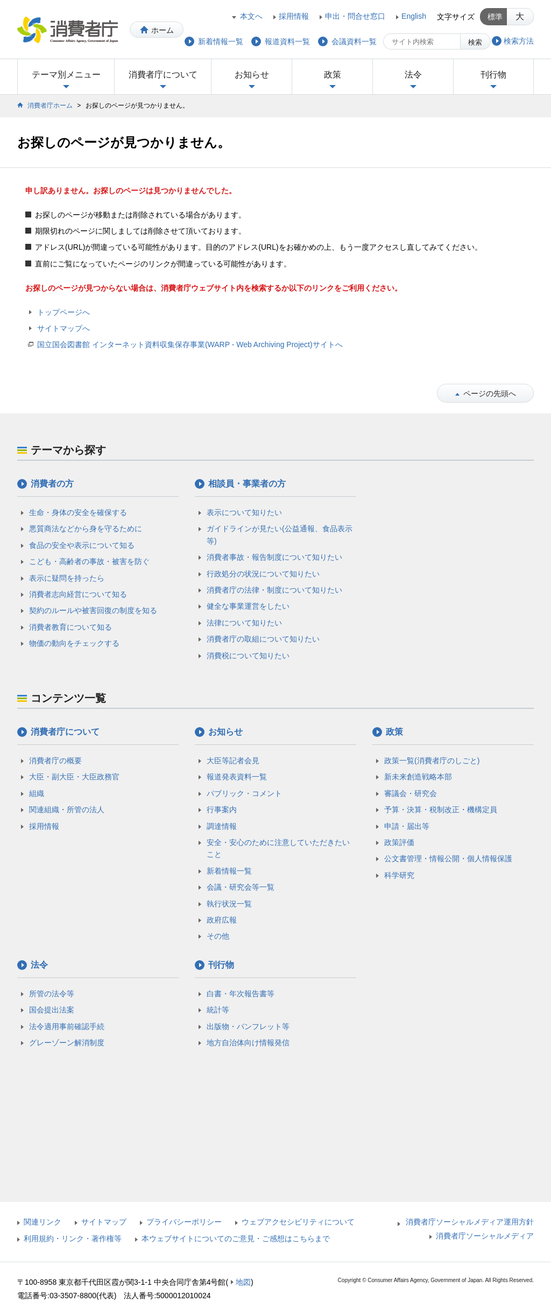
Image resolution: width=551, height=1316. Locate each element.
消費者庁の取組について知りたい (263, 639)
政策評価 (399, 842)
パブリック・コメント (244, 793)
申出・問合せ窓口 (355, 16)
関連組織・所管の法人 (66, 809)
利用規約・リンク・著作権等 (73, 1238)
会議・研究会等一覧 (240, 887)
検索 (475, 42)
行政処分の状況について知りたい (263, 573)
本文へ (251, 16)
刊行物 (493, 74)
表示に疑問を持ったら (66, 578)
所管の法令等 (51, 993)
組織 (36, 793)
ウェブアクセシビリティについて (298, 1222)
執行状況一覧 (229, 903)
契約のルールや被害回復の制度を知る (93, 610)
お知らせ (252, 74)
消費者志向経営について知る (78, 594)
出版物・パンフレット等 (248, 1026)
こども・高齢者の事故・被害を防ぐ (89, 561)
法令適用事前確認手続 (66, 1026)
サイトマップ (103, 1222)
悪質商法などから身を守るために (85, 528)
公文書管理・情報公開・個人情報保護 (448, 858)
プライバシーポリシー (184, 1222)
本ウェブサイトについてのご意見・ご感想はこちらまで (236, 1238)
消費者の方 (52, 483)
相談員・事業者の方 (247, 483)
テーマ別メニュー (66, 74)
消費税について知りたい (248, 655)
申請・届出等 (406, 826)
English (413, 16)
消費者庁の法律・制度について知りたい (274, 590)
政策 (332, 74)
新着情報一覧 (229, 871)
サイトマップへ (63, 328)
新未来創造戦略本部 (418, 776)
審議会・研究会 (410, 793)
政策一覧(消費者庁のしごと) (431, 760)
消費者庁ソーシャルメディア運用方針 (470, 1222)
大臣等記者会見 (233, 760)
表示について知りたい (244, 512)
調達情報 (222, 826)
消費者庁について (163, 74)
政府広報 (222, 920)
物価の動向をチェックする (74, 643)
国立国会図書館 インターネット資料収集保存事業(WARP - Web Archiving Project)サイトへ (190, 344)
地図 (243, 1282)
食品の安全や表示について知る (82, 545)
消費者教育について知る (70, 627)
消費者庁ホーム (50, 105)
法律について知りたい (244, 622)
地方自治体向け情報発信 (248, 1042)
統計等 (218, 1009)
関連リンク (42, 1222)
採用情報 (294, 16)
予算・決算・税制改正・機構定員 (440, 809)
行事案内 (222, 809)
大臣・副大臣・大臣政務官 (74, 776)
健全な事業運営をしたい (248, 606)
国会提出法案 (51, 1009)
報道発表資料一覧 (237, 776)
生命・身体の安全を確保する (78, 512)
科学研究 (399, 875)
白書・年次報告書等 (240, 993)
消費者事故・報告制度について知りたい (274, 557)
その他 (218, 936)
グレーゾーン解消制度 (66, 1042)
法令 (413, 74)
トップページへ (63, 312)
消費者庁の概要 (55, 760)
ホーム (162, 30)
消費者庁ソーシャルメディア (485, 1235)
